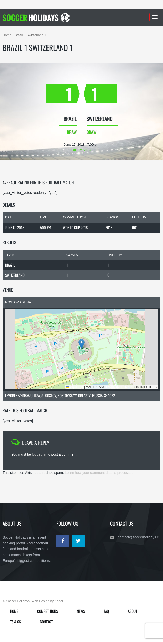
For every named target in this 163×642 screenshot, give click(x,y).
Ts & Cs (15, 621)
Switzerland (15, 275)
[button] (81, 344)
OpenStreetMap (118, 387)
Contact (46, 621)
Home (7, 35)
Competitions (47, 611)
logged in (39, 454)
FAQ (106, 611)
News (81, 611)
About (132, 611)
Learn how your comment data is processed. (99, 473)
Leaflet (74, 387)
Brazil (10, 265)
